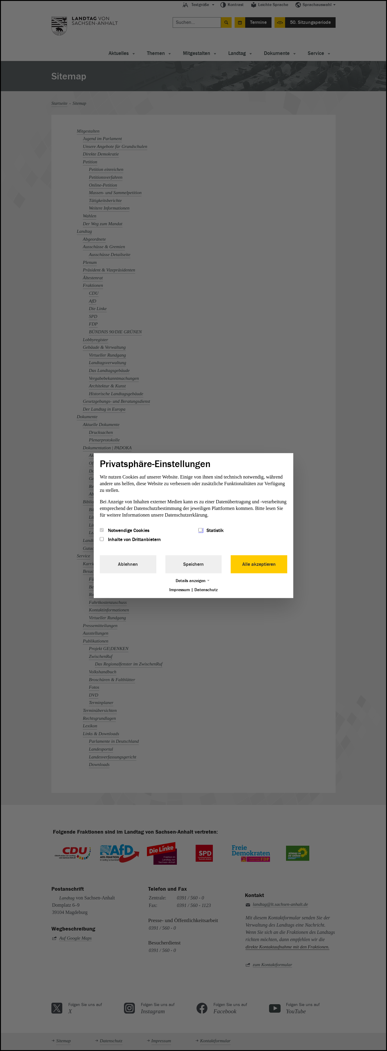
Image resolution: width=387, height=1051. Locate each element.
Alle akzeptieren (259, 564)
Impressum (179, 590)
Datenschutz (206, 590)
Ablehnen (128, 564)
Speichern (193, 564)
